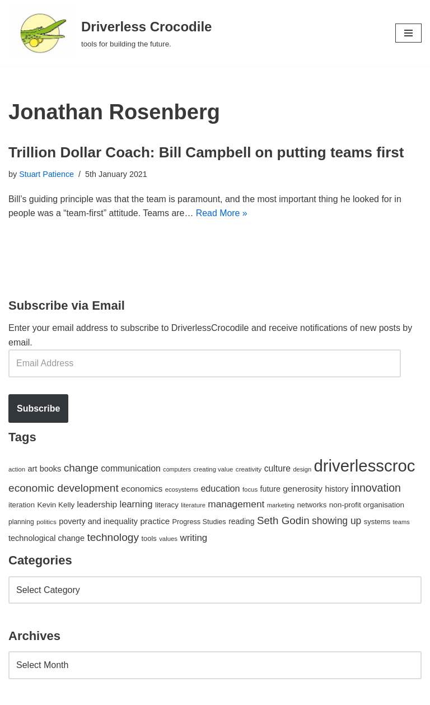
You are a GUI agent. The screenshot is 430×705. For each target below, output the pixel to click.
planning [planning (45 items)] (21, 522)
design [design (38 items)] (302, 469)
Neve (18, 693)
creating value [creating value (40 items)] (213, 469)
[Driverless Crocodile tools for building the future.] (110, 33)
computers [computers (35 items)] (177, 469)
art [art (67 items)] (32, 468)
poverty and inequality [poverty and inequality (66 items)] (98, 521)
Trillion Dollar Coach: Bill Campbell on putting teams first (206, 152)
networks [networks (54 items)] (311, 505)
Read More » (223, 213)
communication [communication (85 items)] (131, 468)
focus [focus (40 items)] (250, 489)
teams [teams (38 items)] (401, 522)
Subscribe (38, 408)
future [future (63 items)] (270, 488)
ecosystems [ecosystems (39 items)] (181, 489)
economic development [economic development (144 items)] (63, 488)
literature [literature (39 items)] (193, 505)
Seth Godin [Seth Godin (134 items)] (283, 520)
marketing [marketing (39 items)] (281, 505)
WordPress (108, 693)
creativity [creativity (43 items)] (248, 469)
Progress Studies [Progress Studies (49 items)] (199, 522)
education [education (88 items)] (220, 488)
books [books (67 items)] (51, 468)
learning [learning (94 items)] (135, 504)
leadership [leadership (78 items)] (97, 505)
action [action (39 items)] (16, 469)
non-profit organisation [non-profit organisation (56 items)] (366, 505)
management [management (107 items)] (236, 504)
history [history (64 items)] (337, 488)
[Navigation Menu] (408, 33)
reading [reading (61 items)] (241, 521)
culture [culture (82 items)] (277, 468)
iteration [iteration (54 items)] (21, 505)
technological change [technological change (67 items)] (46, 538)
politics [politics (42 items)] (46, 521)
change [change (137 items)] (81, 468)
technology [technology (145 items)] (113, 537)
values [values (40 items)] (168, 538)
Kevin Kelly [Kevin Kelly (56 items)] (55, 505)
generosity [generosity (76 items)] (302, 488)
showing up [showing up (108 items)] (336, 520)
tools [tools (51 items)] (148, 538)
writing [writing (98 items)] (193, 538)
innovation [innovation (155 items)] (376, 488)
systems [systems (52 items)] (377, 521)
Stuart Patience (46, 174)
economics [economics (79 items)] (141, 488)
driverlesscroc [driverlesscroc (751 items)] (364, 465)
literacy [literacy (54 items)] (167, 505)
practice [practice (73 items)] (155, 521)
